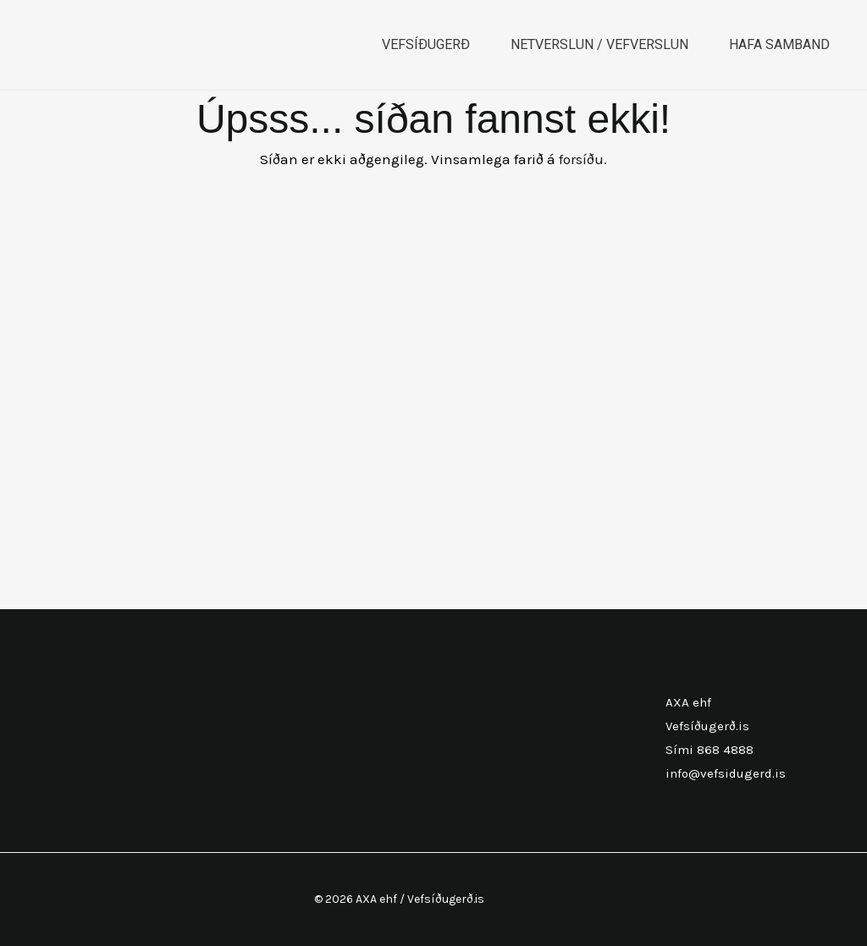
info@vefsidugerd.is (725, 773)
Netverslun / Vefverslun (599, 44)
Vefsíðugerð (426, 44)
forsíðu (581, 159)
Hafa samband (779, 44)
